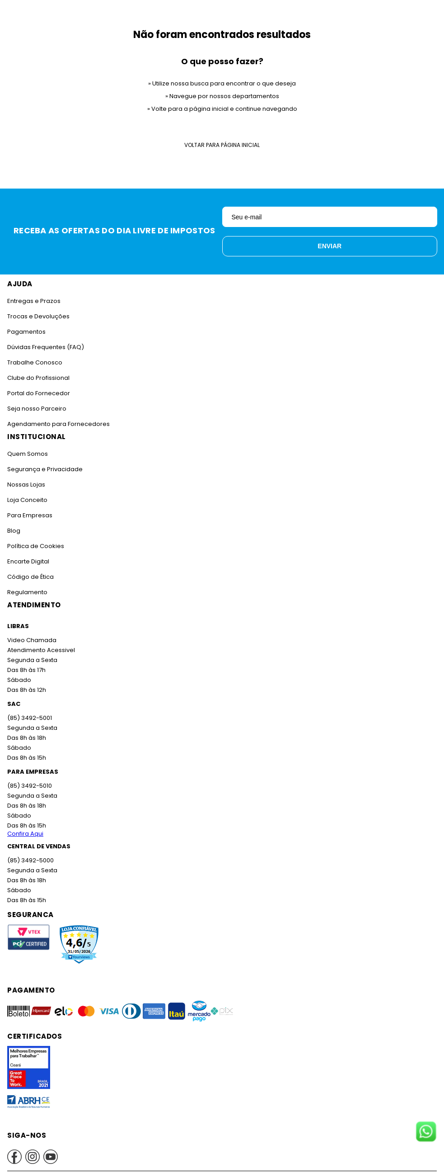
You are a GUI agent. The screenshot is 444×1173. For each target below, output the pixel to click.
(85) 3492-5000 (30, 860)
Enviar (329, 246)
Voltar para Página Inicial (222, 145)
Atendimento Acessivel (40, 650)
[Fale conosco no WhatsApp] (426, 1132)
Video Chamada (31, 640)
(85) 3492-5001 (29, 718)
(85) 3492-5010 (29, 785)
